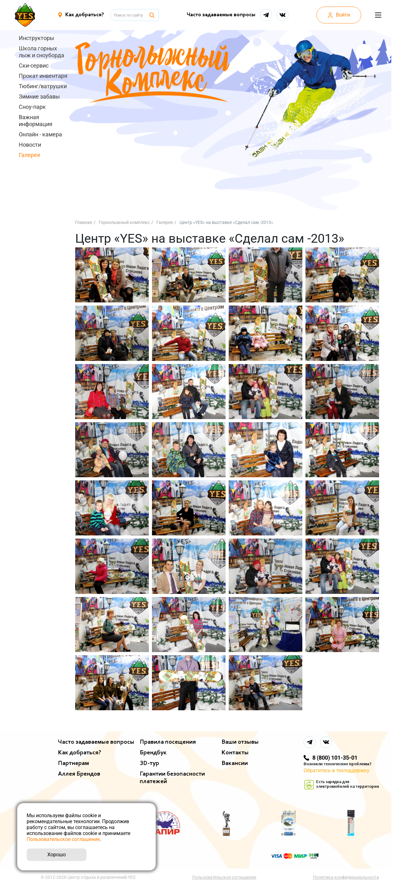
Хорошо (56, 855)
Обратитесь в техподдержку (336, 770)
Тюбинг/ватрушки (43, 86)
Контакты (235, 753)
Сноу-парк (32, 107)
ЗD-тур (149, 763)
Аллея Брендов (79, 774)
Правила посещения (168, 742)
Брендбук (153, 753)
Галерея (29, 155)
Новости (30, 144)
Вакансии (234, 763)
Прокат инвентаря (43, 76)
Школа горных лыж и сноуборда (41, 51)
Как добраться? (79, 753)
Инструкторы (36, 38)
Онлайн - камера (40, 134)
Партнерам (73, 763)
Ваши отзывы (240, 742)
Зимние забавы (39, 96)
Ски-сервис (34, 65)
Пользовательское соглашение (224, 877)
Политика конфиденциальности (346, 877)
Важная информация (35, 120)
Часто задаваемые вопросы (221, 15)
